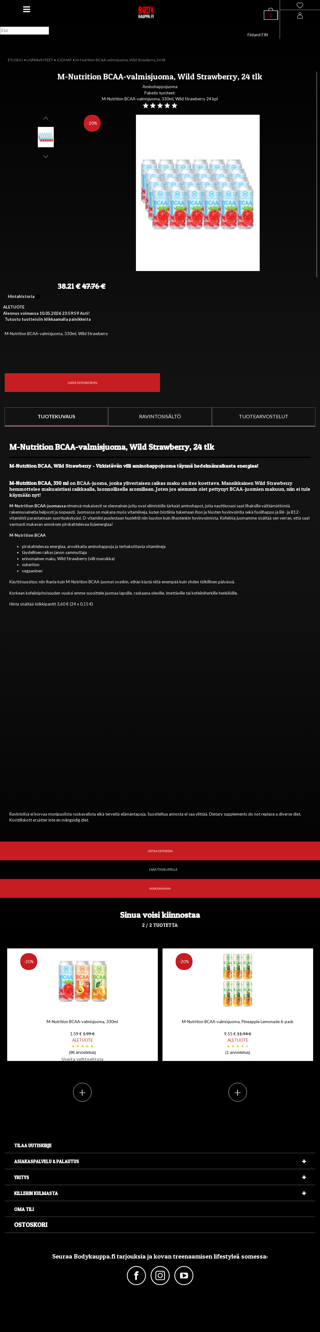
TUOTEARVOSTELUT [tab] (263, 416)
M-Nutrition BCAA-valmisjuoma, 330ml (82, 1040)
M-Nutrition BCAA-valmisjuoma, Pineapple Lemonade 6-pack (237, 1037)
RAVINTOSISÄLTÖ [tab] (160, 416)
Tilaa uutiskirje (33, 1146)
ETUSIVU (15, 60)
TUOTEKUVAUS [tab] (56, 416)
